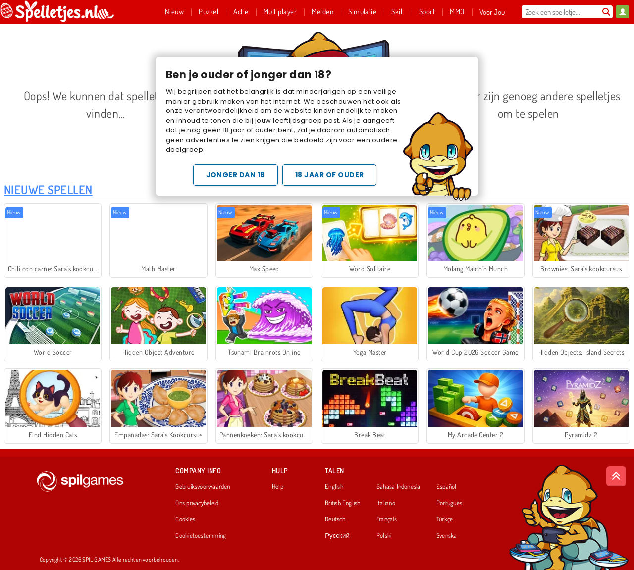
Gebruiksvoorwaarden (202, 486)
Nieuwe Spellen (48, 189)
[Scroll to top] (616, 476)
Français (386, 519)
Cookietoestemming (200, 535)
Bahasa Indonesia (398, 486)
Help (277, 486)
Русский (337, 535)
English (334, 486)
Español (446, 486)
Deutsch (335, 519)
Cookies (185, 519)
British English (342, 503)
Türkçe (444, 519)
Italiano (385, 503)
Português (449, 503)
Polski (383, 535)
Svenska (446, 535)
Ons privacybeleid (196, 503)
